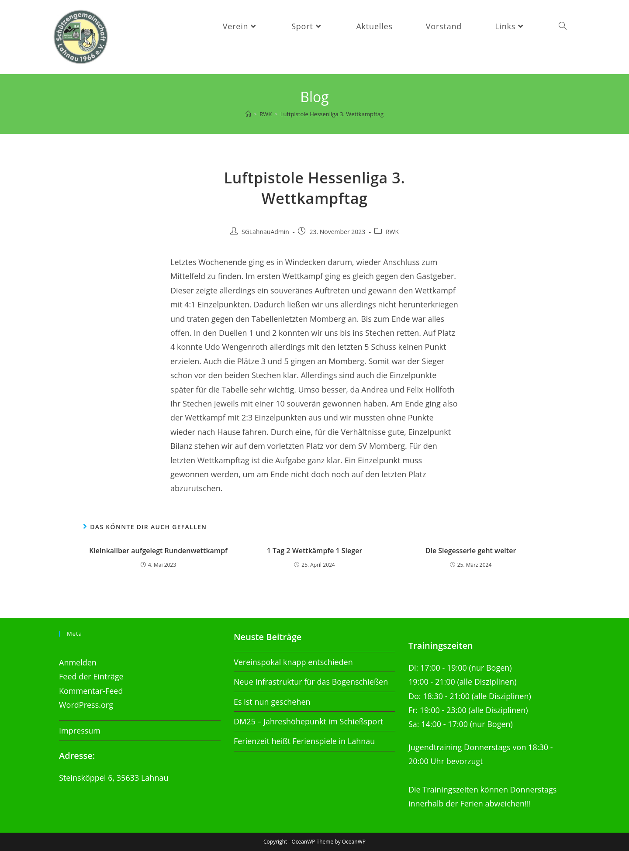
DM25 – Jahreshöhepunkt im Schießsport (308, 721)
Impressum (79, 730)
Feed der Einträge (91, 676)
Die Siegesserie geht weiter (470, 550)
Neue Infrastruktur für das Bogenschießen (311, 681)
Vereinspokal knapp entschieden (293, 662)
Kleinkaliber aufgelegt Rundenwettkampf (158, 550)
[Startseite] (248, 114)
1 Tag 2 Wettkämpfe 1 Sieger (315, 550)
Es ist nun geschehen (272, 701)
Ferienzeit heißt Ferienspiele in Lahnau (304, 741)
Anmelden (78, 662)
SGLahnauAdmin (265, 231)
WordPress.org (86, 704)
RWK (392, 231)
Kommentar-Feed (91, 691)
